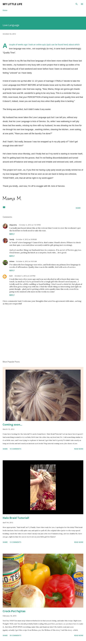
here (66, 44)
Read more (78, 449)
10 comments (15, 449)
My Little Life (12, 4)
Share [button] (78, 208)
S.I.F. (11, 276)
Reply (12, 234)
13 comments (15, 542)
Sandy (11, 239)
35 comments (15, 635)
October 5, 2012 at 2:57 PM (25, 276)
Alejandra (13, 225)
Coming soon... (12, 424)
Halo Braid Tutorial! (16, 518)
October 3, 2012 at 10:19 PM (30, 225)
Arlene (11, 261)
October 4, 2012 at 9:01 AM (26, 261)
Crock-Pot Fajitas (14, 611)
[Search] (76, 4)
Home (5, 10)
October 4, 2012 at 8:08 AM (26, 239)
